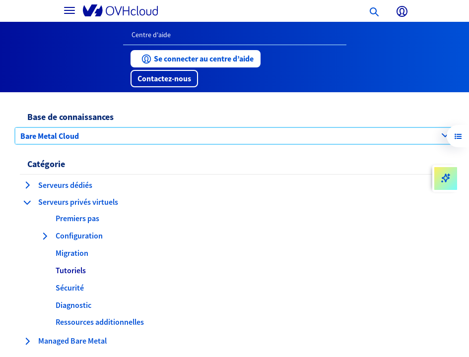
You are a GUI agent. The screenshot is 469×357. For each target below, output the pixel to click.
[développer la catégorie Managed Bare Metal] (27, 341)
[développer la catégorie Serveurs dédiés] (27, 185)
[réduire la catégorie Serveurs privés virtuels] (27, 202)
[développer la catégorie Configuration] (45, 236)
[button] (196, 58)
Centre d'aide (151, 34)
